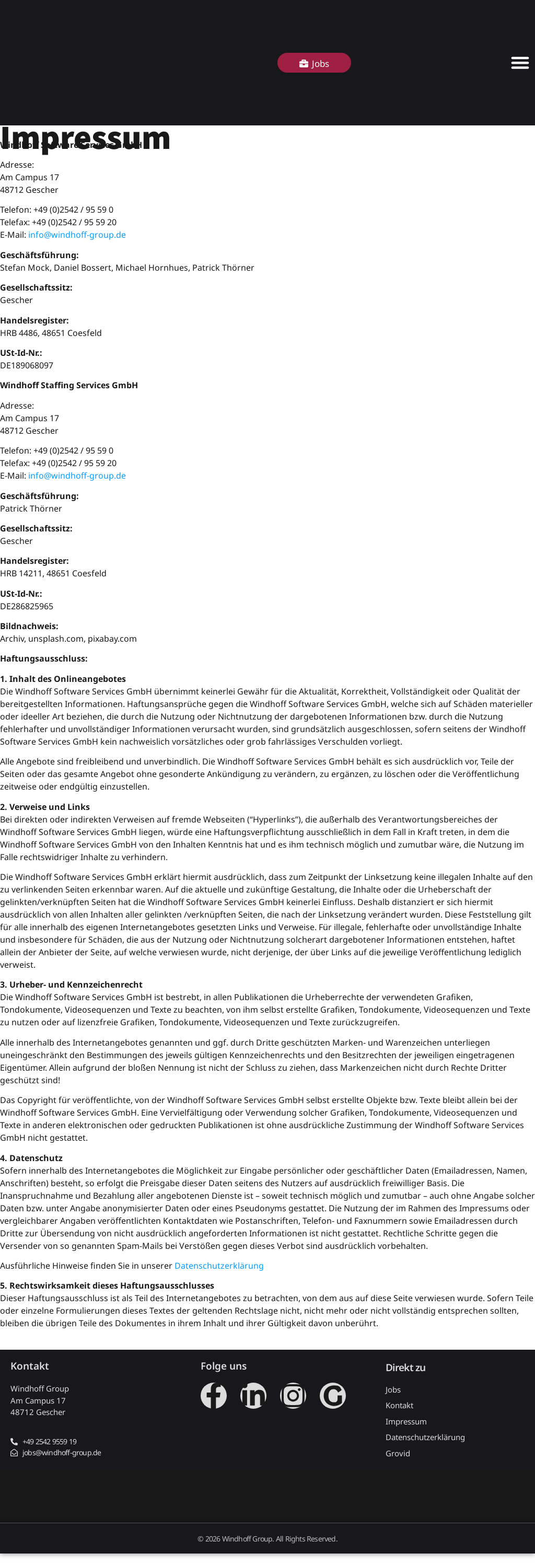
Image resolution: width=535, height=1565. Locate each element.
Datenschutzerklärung (219, 1265)
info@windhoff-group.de (77, 234)
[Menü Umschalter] (520, 62)
